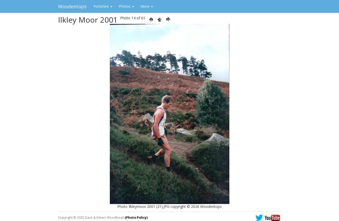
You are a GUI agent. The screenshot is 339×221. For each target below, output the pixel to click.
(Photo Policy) (136, 217)
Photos (126, 6)
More (146, 6)
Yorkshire (102, 6)
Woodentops (72, 6)
